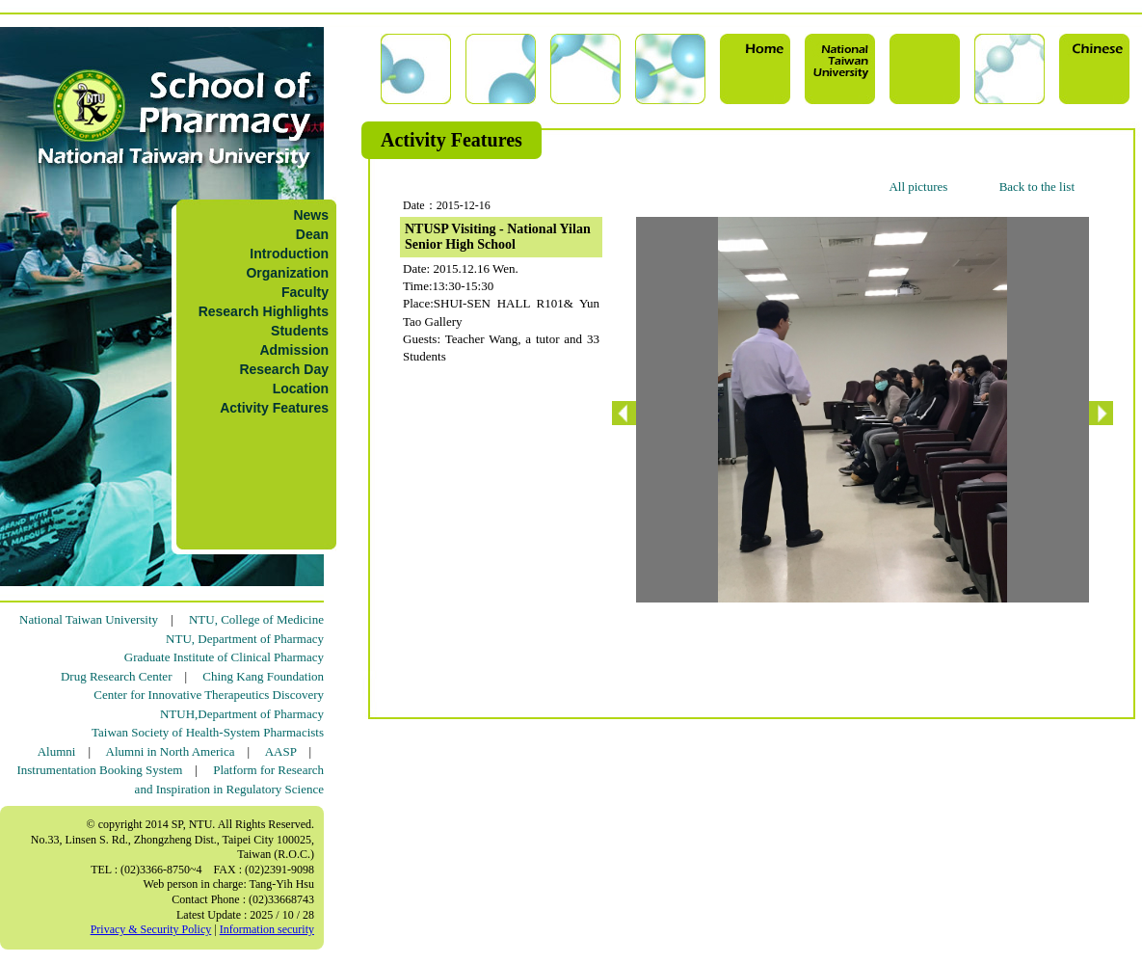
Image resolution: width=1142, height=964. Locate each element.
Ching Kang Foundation (263, 676)
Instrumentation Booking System (99, 770)
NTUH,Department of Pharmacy (242, 714)
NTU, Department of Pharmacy (245, 638)
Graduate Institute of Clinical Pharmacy (224, 657)
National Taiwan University (88, 619)
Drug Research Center (117, 676)
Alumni (57, 751)
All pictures (918, 186)
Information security (267, 929)
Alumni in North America (170, 751)
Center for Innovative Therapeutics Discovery (208, 694)
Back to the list (1037, 186)
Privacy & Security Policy (151, 929)
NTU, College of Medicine (256, 619)
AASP (281, 751)
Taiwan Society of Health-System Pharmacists (208, 732)
